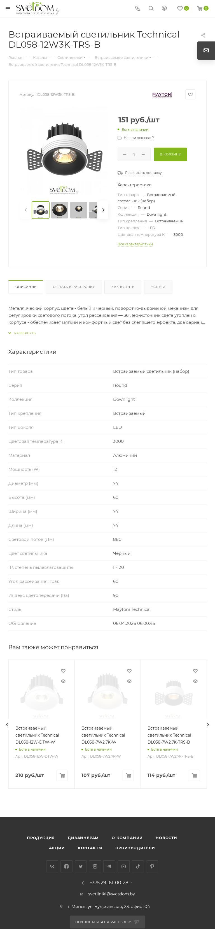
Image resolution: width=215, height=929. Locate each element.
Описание (25, 287)
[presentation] (7, 724)
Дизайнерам (83, 837)
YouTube (124, 866)
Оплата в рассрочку (74, 287)
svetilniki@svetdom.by (111, 894)
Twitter (81, 866)
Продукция (41, 837)
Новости (166, 837)
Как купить (122, 287)
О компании (127, 837)
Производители (135, 848)
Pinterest (152, 866)
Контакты (90, 848)
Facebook (66, 866)
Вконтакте (52, 866)
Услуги (158, 287)
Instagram (95, 866)
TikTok (138, 866)
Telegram (109, 866)
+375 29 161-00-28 (109, 883)
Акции (57, 848)
